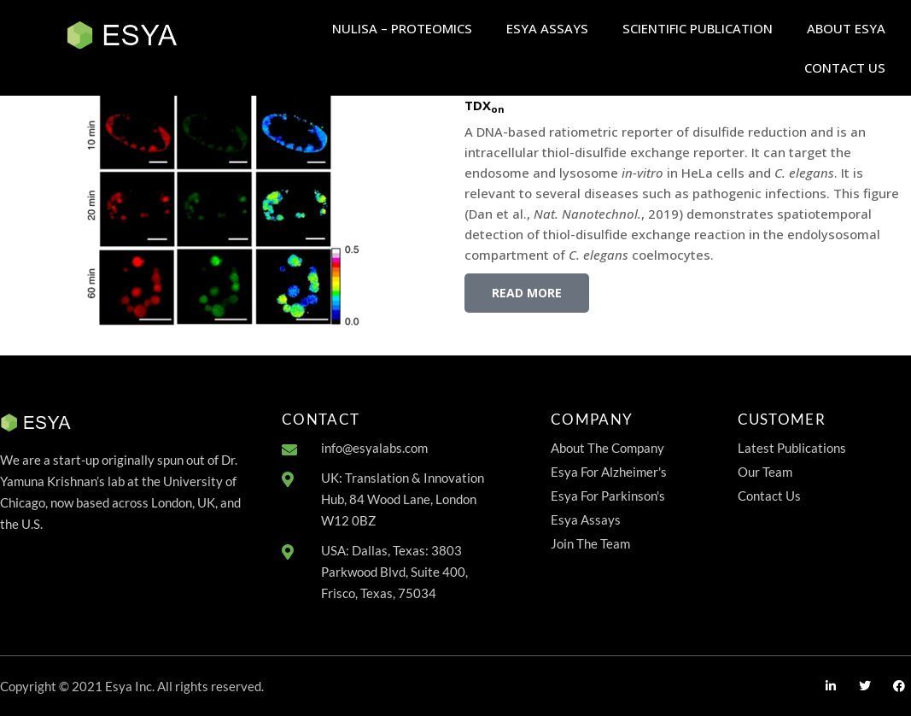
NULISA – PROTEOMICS (402, 28)
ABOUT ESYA (846, 28)
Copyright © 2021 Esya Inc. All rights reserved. (132, 686)
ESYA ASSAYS (547, 28)
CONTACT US (844, 67)
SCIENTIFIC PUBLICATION (697, 28)
